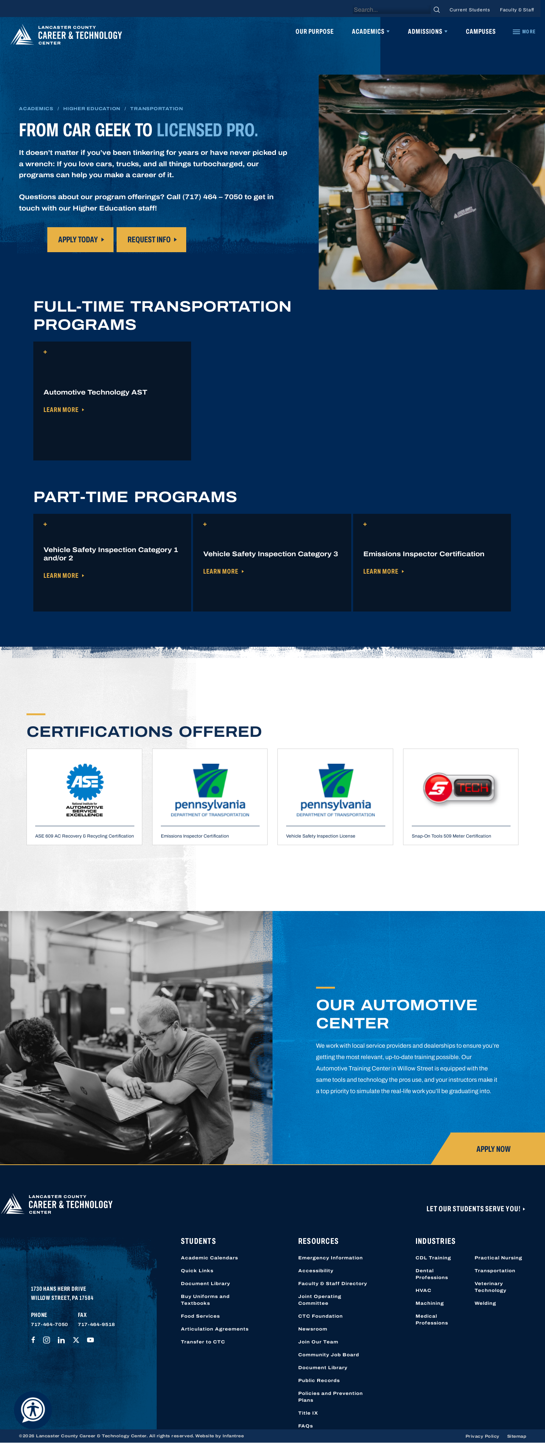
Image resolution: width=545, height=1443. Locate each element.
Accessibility (315, 1270)
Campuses (481, 31)
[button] (112, 401)
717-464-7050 (49, 1324)
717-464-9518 (96, 1324)
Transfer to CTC (203, 1342)
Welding (485, 1303)
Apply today (78, 239)
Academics (368, 31)
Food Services (200, 1316)
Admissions (425, 31)
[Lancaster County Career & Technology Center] (66, 36)
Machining (430, 1303)
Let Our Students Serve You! (474, 1208)
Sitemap (516, 1436)
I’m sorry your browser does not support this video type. (432, 182)
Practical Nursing (498, 1257)
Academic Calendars (209, 1257)
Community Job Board (328, 1354)
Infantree (233, 1436)
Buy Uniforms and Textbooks (205, 1300)
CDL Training (433, 1257)
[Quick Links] (524, 32)
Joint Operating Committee (319, 1300)
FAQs (305, 1426)
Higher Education (91, 108)
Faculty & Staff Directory (332, 1283)
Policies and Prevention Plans (330, 1397)
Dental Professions (432, 1274)
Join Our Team (318, 1342)
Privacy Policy (483, 1436)
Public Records (319, 1380)
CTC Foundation (320, 1316)
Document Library (205, 1283)
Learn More (61, 409)
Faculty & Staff (517, 9)
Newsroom (312, 1329)
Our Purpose (315, 31)
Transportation (495, 1270)
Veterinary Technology (490, 1287)
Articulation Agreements (215, 1329)
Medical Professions (432, 1320)
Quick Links (197, 1270)
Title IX (308, 1413)
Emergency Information (330, 1257)
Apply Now (493, 1149)
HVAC (423, 1290)
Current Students (470, 9)
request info (149, 239)
